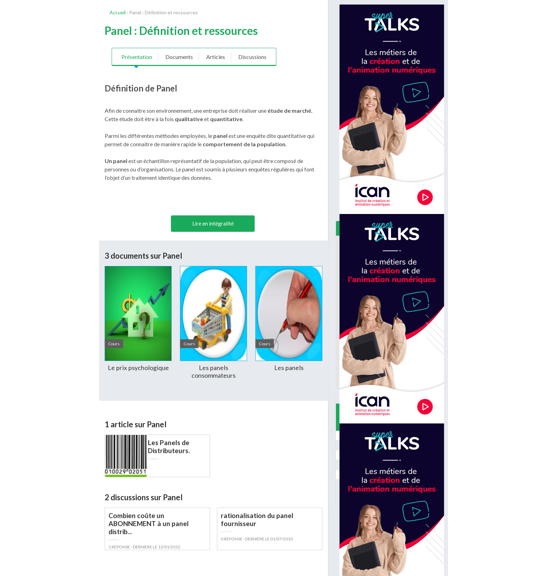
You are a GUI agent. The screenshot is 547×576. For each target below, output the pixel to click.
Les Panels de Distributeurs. (169, 446)
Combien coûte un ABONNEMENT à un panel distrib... (148, 523)
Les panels (289, 367)
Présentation (136, 56)
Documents (179, 56)
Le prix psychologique (138, 367)
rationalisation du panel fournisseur (257, 519)
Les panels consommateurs (213, 371)
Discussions (252, 56)
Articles (215, 56)
